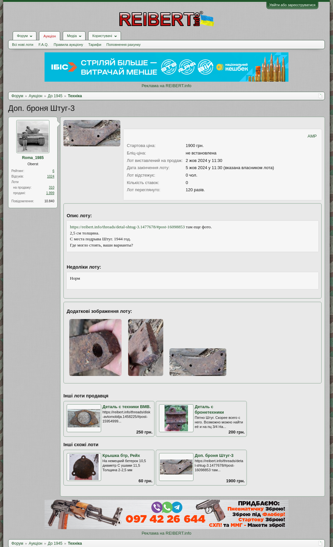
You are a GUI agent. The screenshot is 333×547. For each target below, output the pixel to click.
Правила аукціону (68, 45)
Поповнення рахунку (123, 45)
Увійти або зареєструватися (292, 5)
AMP (312, 136)
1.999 (50, 193)
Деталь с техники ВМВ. (126, 406)
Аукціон (49, 36)
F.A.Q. (43, 45)
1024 (50, 176)
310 (51, 187)
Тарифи (94, 45)
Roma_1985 (33, 157)
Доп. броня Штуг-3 (214, 455)
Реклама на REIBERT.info (166, 85)
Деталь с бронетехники (209, 409)
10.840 (49, 201)
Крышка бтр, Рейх (121, 455)
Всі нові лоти (22, 45)
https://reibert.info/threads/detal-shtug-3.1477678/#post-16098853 (127, 226)
